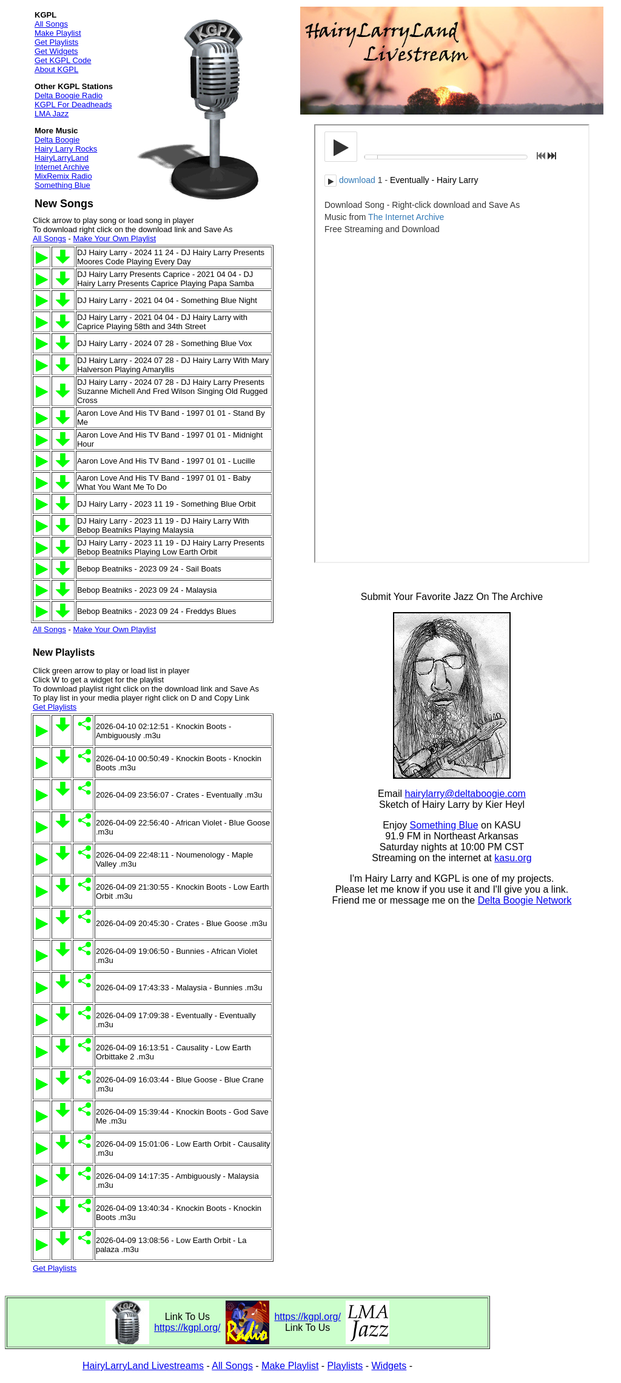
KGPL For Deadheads (73, 104)
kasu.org (512, 858)
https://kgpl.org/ (187, 1327)
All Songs (51, 23)
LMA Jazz (52, 113)
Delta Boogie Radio (68, 95)
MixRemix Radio (63, 176)
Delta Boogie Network (525, 900)
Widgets (389, 1366)
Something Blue (62, 185)
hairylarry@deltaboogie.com (465, 793)
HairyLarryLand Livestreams (143, 1366)
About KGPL (56, 69)
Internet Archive (62, 167)
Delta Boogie (57, 139)
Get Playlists (56, 42)
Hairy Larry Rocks (66, 148)
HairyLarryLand (62, 157)
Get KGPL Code (63, 60)
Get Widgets (56, 51)
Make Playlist (58, 33)
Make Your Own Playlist (114, 238)
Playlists (345, 1366)
